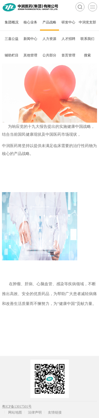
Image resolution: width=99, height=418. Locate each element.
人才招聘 (68, 39)
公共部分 (49, 55)
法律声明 (35, 412)
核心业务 (30, 22)
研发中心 (68, 22)
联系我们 (87, 39)
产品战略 (49, 22)
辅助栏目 (12, 55)
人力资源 (49, 39)
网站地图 (15, 412)
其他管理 (30, 55)
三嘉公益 (12, 39)
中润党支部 (87, 22)
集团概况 (12, 22)
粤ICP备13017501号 (17, 406)
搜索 (87, 55)
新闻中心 (30, 39)
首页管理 (68, 55)
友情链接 (55, 412)
